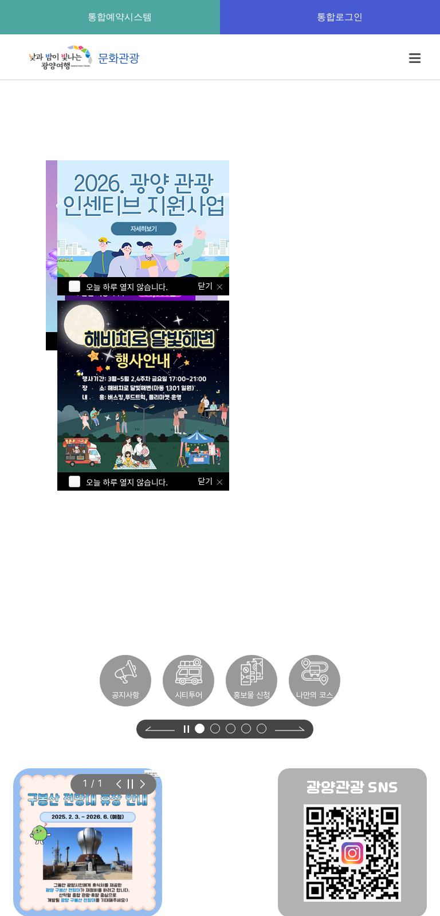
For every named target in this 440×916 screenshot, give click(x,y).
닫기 (205, 481)
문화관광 (81, 57)
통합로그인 (330, 16)
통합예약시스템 (110, 16)
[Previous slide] (160, 729)
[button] (200, 728)
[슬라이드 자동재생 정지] (130, 784)
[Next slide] (290, 729)
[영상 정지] (186, 729)
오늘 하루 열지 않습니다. (127, 482)
